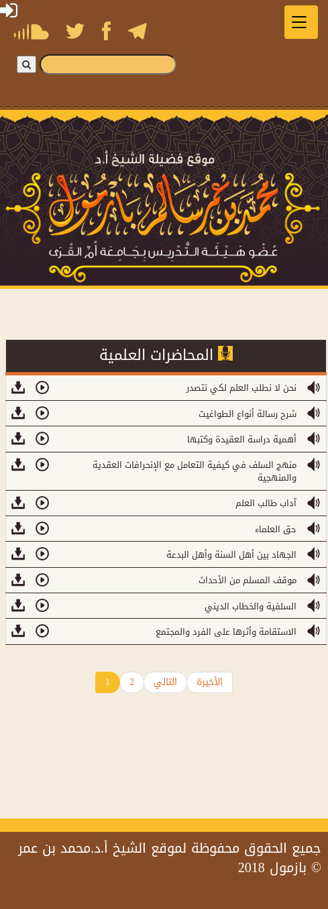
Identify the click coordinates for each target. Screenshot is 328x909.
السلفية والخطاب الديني (250, 606)
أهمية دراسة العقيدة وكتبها (241, 439)
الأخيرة (210, 682)
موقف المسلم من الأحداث (247, 580)
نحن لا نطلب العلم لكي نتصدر (241, 387)
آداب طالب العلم (265, 503)
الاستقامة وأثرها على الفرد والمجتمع (226, 631)
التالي (165, 682)
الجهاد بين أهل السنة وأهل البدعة (231, 554)
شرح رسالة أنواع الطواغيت (247, 414)
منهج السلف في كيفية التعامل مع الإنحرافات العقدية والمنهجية (194, 471)
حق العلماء (275, 529)
